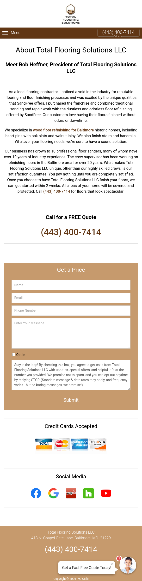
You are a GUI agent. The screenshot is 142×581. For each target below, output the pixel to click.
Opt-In (20, 355)
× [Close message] (112, 564)
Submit (71, 400)
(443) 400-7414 (118, 32)
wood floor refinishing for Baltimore (63, 130)
